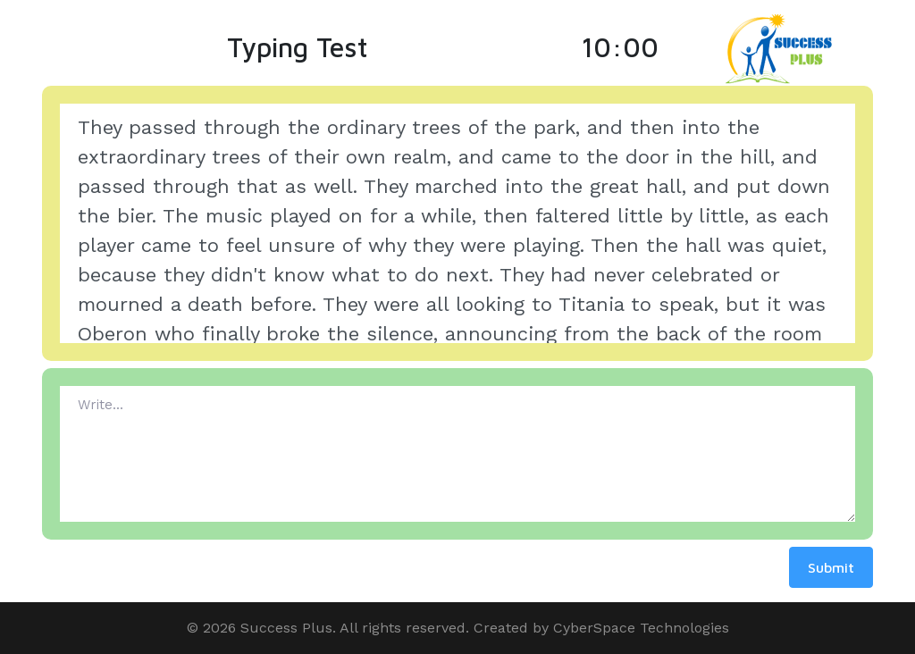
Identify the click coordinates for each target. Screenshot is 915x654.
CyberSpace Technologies (641, 627)
